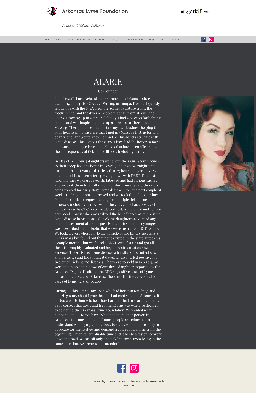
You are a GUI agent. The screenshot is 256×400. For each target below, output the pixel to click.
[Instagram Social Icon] (211, 39)
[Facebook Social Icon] (121, 368)
